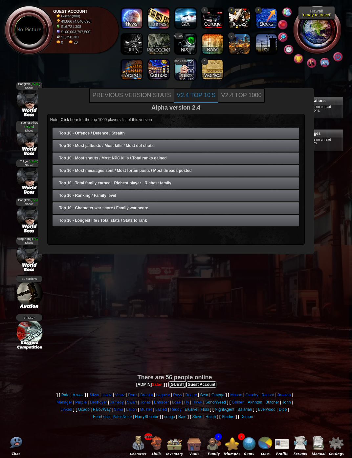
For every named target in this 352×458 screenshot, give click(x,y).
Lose (176, 402)
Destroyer (98, 402)
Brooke (147, 395)
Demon (246, 416)
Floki (205, 409)
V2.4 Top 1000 (241, 95)
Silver (94, 395)
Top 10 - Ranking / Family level (87, 195)
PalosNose (122, 416)
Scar (204, 395)
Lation (131, 409)
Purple (81, 402)
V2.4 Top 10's (196, 95)
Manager (64, 402)
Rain (182, 416)
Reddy (176, 409)
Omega (217, 395)
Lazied (161, 409)
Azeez (78, 395)
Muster (146, 409)
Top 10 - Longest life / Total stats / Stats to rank (103, 220)
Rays (177, 395)
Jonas (145, 402)
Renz (132, 395)
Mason (236, 395)
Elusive (191, 409)
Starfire (228, 416)
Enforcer (161, 402)
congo (169, 416)
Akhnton (255, 402)
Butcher (272, 402)
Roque (191, 395)
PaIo (65, 395)
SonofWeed (216, 402)
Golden (238, 402)
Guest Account (201, 384)
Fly (186, 402)
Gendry (251, 395)
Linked (66, 409)
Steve (197, 416)
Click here (69, 119)
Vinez (120, 395)
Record (267, 395)
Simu (118, 409)
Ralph (211, 416)
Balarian (245, 409)
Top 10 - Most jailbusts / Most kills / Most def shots (106, 145)
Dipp (283, 409)
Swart (132, 402)
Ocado (84, 409)
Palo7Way (102, 409)
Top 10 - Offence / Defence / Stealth (92, 133)
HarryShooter (146, 416)
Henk (107, 395)
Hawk (197, 402)
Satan (157, 384)
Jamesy (116, 402)
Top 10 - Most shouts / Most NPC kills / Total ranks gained (113, 158)
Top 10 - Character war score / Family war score (103, 208)
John (286, 402)
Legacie (163, 395)
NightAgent (224, 409)
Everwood (266, 409)
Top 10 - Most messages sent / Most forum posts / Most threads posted (125, 170)
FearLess (101, 416)
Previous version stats (131, 95)
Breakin (284, 395)
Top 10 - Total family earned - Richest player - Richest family (115, 183)
